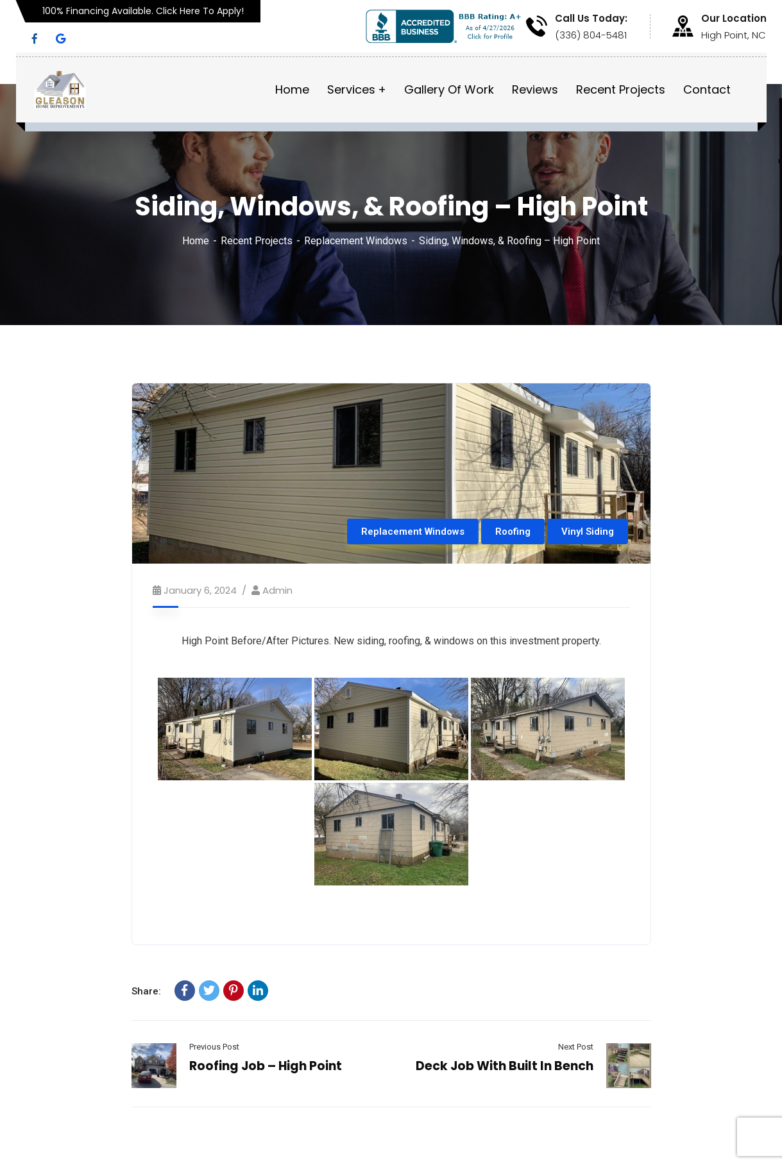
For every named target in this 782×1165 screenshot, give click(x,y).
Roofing (513, 531)
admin (277, 590)
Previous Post (214, 1047)
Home (195, 241)
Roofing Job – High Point (265, 1066)
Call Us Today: (591, 18)
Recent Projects (257, 241)
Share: (146, 991)
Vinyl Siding (587, 531)
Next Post (575, 1047)
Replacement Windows (355, 241)
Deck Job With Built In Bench (504, 1066)
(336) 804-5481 (591, 35)
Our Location (734, 18)
